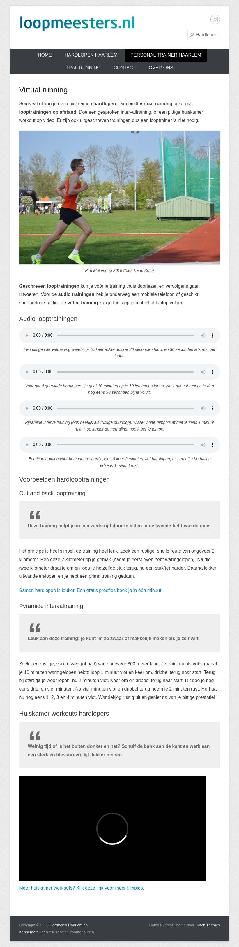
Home (45, 54)
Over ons (161, 67)
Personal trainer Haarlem (165, 54)
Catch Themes (207, 925)
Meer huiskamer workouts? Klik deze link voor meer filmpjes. (81, 887)
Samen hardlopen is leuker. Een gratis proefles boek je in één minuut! (91, 590)
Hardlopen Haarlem (91, 54)
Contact (125, 67)
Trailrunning (83, 67)
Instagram (215, 19)
